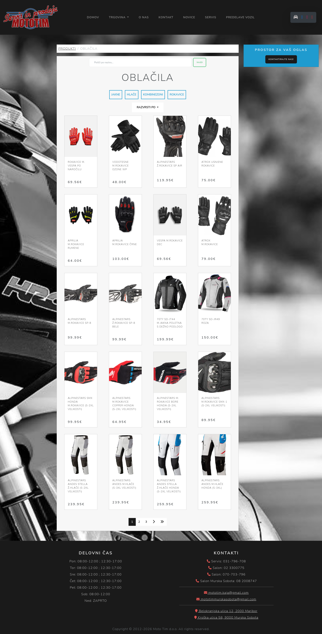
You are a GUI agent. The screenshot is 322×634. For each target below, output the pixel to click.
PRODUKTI (67, 49)
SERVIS (211, 18)
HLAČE (131, 95)
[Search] (140, 63)
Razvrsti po (146, 108)
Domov (94, 17)
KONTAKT (166, 18)
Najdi (200, 63)
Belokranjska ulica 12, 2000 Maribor (226, 611)
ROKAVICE (177, 95)
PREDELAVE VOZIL (241, 18)
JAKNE (115, 95)
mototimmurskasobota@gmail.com (226, 600)
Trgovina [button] (118, 18)
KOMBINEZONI (153, 95)
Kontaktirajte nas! (281, 60)
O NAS (144, 18)
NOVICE (190, 18)
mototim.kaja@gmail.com (226, 593)
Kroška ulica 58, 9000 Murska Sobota (226, 618)
